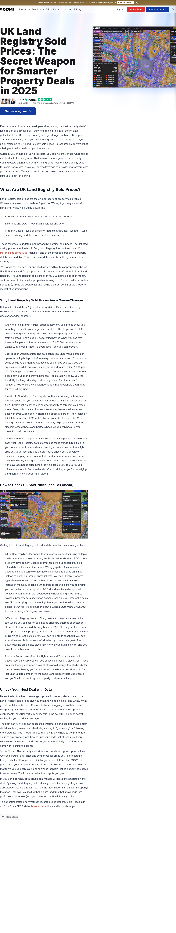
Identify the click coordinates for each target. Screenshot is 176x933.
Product (24, 9)
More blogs (9, 817)
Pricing (77, 9)
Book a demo (135, 9)
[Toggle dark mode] (173, 9)
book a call (37, 806)
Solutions (38, 9)
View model (125, 3)
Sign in (120, 9)
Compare (66, 9)
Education (52, 9)
